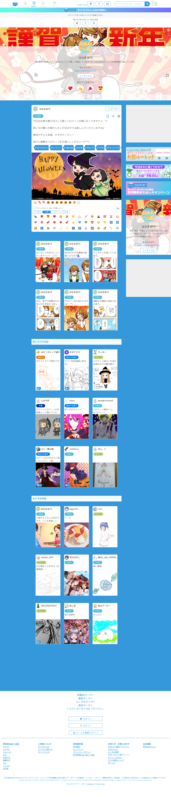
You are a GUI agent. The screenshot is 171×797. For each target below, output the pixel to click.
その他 (65, 212)
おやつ (56, 212)
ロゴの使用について (116, 760)
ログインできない (115, 757)
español (6, 749)
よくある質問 (113, 752)
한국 (5, 755)
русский (6, 766)
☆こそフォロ (85, 75)
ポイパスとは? (44, 752)
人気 (46, 212)
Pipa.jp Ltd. (101, 784)
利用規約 (76, 746)
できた (38, 116)
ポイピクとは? (44, 746)
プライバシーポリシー (82, 752)
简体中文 (6, 757)
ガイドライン (78, 749)
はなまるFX (86, 58)
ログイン (85, 718)
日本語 (5, 768)
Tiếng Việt (7, 752)
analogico (91, 784)
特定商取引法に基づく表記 (84, 755)
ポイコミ (111, 763)
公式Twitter (113, 749)
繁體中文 (6, 760)
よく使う (37, 212)
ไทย (4, 763)
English (6, 746)
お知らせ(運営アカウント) (118, 746)
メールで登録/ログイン (85, 732)
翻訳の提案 (14, 744)
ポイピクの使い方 (45, 749)
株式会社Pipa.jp (149, 746)
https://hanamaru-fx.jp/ (85, 70)
